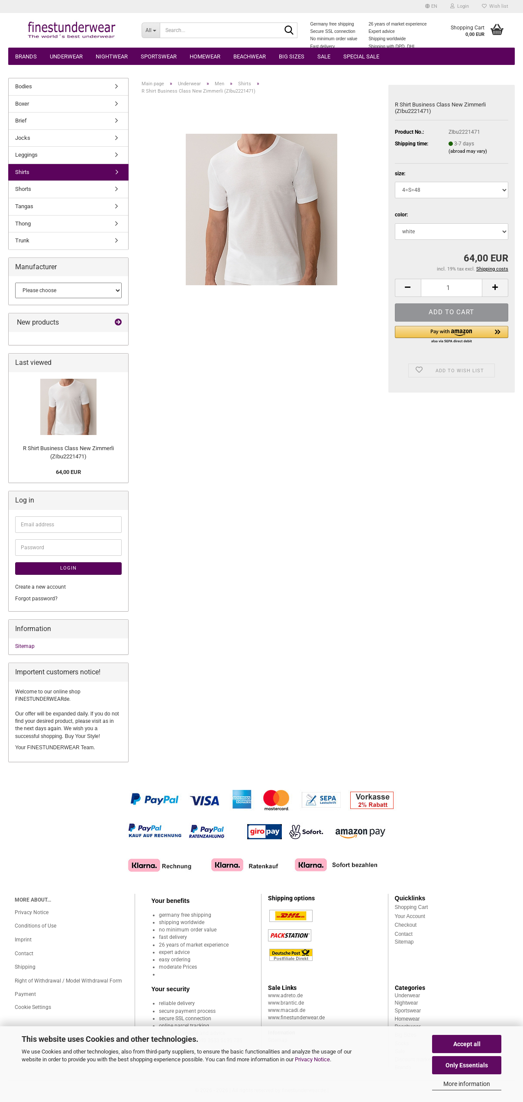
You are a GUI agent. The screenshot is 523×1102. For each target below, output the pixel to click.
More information (466, 1083)
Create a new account (40, 587)
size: (400, 174)
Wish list (495, 6)
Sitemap (25, 646)
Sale (323, 56)
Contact (24, 954)
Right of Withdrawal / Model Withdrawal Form (68, 981)
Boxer (22, 103)
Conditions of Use (35, 926)
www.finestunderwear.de (296, 1018)
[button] (431, 6)
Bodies (23, 86)
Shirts (22, 172)
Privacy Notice (312, 1059)
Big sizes (291, 56)
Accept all (467, 1044)
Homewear (205, 56)
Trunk (22, 240)
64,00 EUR (68, 472)
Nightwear (112, 56)
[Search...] (151, 30)
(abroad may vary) (468, 151)
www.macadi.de (286, 1010)
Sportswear (159, 56)
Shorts (23, 189)
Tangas (24, 206)
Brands (26, 56)
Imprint (23, 940)
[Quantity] (451, 288)
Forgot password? (36, 599)
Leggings (26, 154)
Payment (25, 994)
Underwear (66, 56)
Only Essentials (467, 1065)
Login (68, 568)
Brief (21, 120)
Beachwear (249, 56)
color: (401, 215)
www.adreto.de (285, 995)
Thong (23, 223)
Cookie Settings (33, 1007)
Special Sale (361, 56)
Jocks (22, 138)
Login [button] (459, 6)
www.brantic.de (286, 1003)
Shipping (25, 967)
